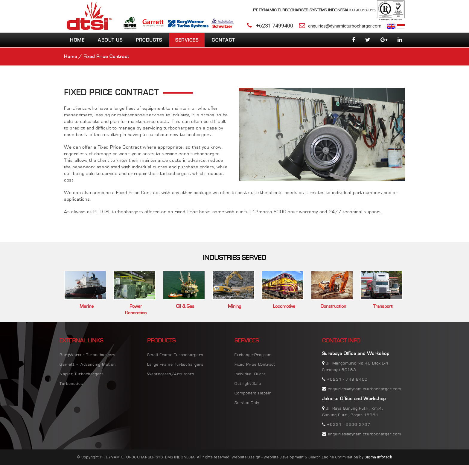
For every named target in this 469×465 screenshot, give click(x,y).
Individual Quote (250, 374)
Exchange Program (253, 355)
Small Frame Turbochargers (175, 355)
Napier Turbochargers (82, 374)
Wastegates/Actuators (170, 374)
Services (187, 40)
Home (77, 40)
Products (149, 40)
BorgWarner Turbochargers (87, 355)
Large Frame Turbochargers (175, 364)
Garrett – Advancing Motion (88, 364)
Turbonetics (71, 384)
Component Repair (252, 393)
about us (110, 40)
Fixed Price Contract (254, 364)
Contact (223, 40)
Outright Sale (247, 384)
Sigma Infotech (378, 457)
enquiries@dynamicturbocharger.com (344, 26)
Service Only (246, 403)
